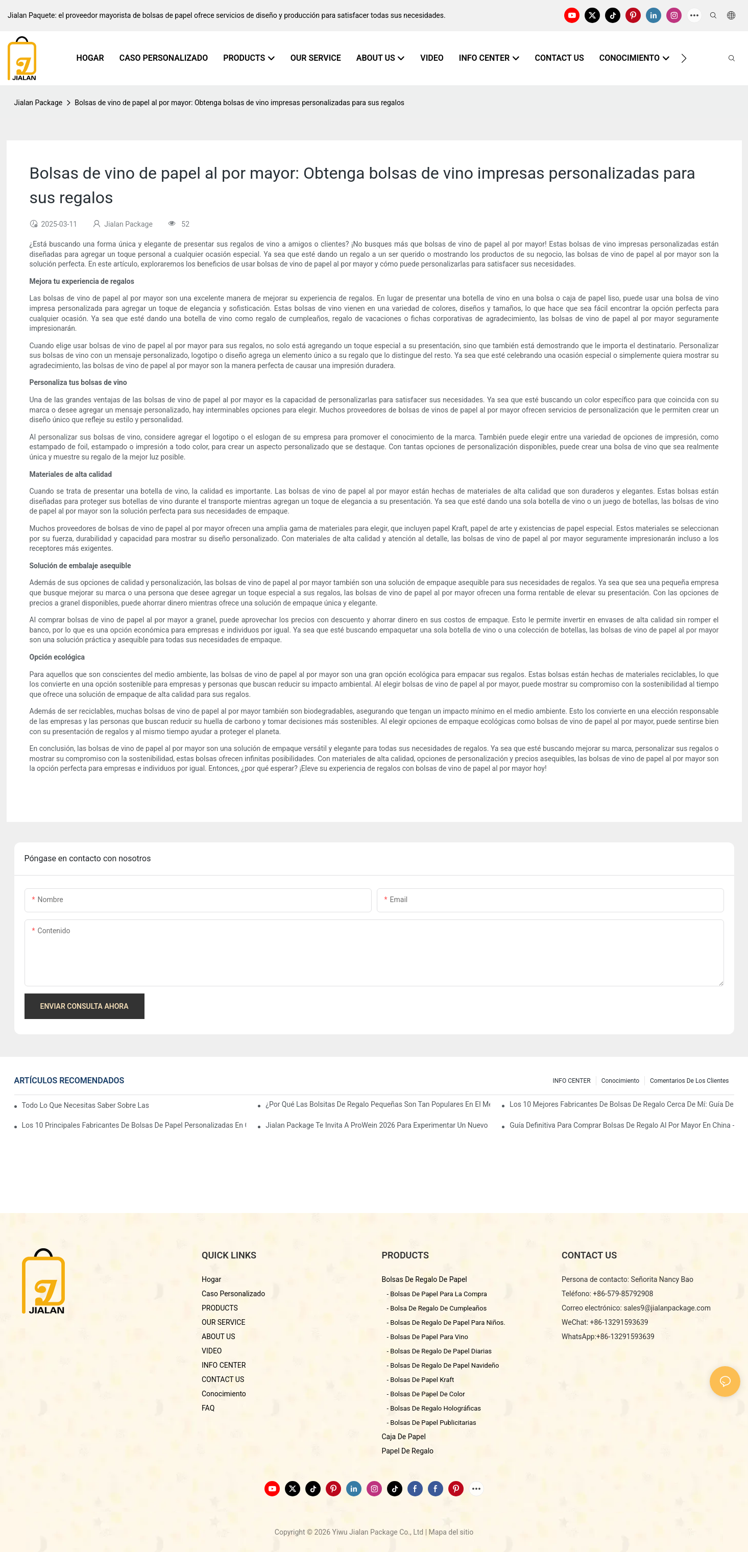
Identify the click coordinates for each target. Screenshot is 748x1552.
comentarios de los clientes (689, 1080)
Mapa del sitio (451, 1532)
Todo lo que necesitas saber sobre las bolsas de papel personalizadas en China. (86, 1105)
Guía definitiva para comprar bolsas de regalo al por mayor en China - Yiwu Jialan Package (622, 1125)
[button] (684, 58)
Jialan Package (38, 103)
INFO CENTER (572, 1080)
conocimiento (620, 1080)
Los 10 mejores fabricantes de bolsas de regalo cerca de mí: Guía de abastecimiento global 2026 (622, 1104)
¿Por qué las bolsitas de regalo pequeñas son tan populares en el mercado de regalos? (378, 1104)
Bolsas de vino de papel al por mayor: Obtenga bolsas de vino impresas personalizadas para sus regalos (239, 103)
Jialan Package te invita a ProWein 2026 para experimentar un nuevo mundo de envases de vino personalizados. (378, 1125)
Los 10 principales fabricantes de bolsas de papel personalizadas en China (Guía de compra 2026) (134, 1125)
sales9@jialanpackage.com (667, 1308)
